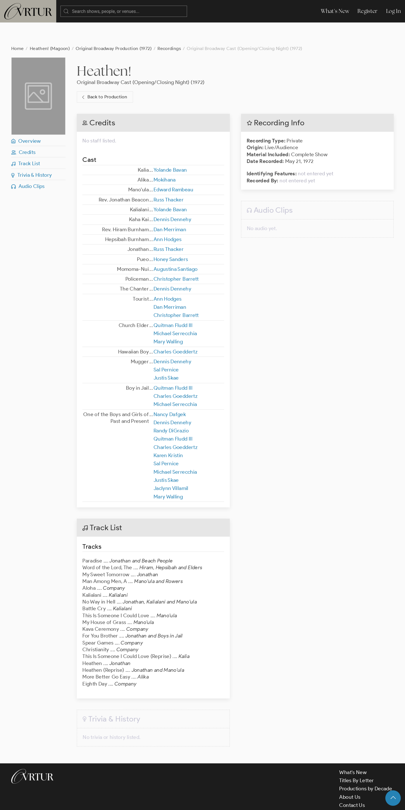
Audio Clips (28, 164)
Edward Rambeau (173, 167)
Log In (393, 11)
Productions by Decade (365, 766)
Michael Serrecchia (175, 311)
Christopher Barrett (176, 256)
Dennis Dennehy (172, 197)
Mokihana (165, 157)
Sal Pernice (166, 347)
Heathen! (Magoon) (50, 26)
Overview (26, 118)
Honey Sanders (171, 237)
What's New (335, 11)
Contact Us (352, 783)
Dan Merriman (170, 207)
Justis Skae (166, 355)
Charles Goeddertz (175, 329)
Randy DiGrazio (171, 408)
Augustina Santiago (175, 247)
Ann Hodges (168, 217)
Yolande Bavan (170, 147)
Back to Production (103, 75)
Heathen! (104, 48)
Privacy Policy (143, 801)
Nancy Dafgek (170, 392)
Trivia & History (31, 152)
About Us (349, 775)
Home (17, 26)
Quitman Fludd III (173, 303)
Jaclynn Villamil (171, 466)
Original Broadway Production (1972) (114, 26)
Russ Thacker (169, 177)
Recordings (169, 26)
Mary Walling (168, 319)
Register (367, 11)
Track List (25, 141)
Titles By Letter (356, 758)
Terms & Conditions (101, 801)
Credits (23, 130)
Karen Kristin (168, 433)
